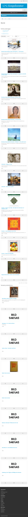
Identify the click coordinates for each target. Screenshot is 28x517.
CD (5, 18)
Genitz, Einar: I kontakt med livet (9, 348)
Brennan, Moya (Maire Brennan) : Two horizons (11, 119)
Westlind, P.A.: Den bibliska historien (9, 447)
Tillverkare (2, 502)
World (9, 18)
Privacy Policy (3, 493)
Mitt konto (2, 508)
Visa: (16, 36)
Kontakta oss (3, 497)
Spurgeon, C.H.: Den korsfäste (8, 323)
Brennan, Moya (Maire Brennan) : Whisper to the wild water (13, 141)
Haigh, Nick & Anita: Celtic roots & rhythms (10, 274)
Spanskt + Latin (5, 31)
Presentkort (2, 503)
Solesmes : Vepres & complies (7, 186)
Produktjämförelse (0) (5, 33)
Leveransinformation (4, 492)
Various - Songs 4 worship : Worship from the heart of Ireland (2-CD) (12, 208)
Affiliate (2, 504)
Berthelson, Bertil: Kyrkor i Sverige (9, 298)
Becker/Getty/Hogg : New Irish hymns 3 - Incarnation (12, 51)
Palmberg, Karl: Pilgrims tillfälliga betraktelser (11, 472)
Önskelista (2, 510)
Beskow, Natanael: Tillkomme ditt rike (10, 422)
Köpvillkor (2, 494)
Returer (2, 498)
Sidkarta (2, 499)
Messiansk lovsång (6, 30)
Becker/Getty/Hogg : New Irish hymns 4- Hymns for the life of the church (13, 74)
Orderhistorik (3, 509)
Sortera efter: (3, 36)
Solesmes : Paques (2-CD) (6, 164)
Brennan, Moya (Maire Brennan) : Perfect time (10, 97)
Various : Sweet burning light (7, 253)
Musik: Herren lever (6, 373)
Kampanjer (2, 505)
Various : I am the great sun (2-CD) (8, 231)
